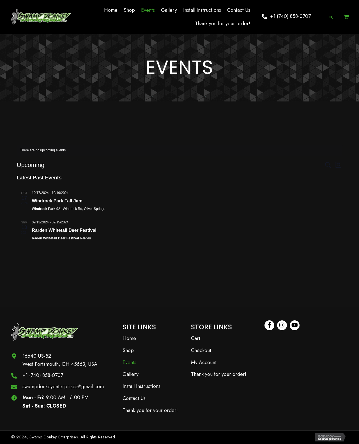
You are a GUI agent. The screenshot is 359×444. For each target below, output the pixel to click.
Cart (195, 338)
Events (129, 362)
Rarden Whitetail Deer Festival (64, 230)
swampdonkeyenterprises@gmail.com (63, 386)
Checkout (201, 350)
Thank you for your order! (150, 410)
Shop (128, 350)
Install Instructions (141, 386)
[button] (286, 16)
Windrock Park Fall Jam (57, 200)
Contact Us (134, 398)
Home (129, 338)
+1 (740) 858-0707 (42, 375)
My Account (204, 362)
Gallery (131, 374)
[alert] (179, 150)
